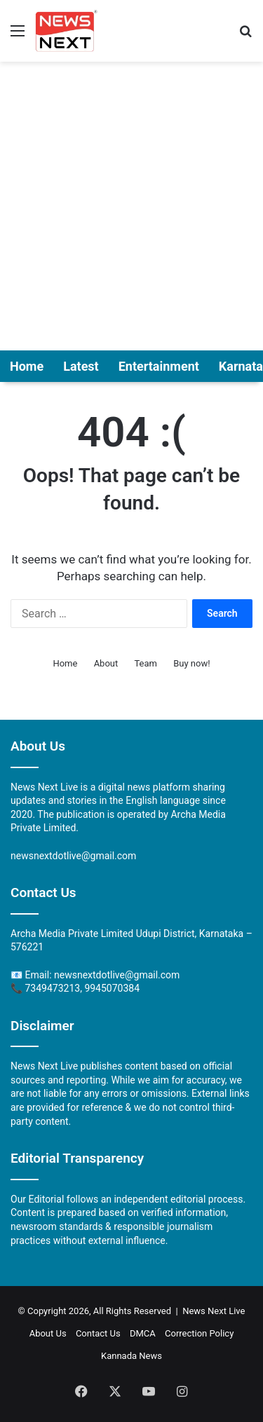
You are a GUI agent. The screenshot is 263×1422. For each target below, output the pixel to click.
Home (26, 366)
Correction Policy (199, 1333)
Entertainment (159, 366)
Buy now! (191, 663)
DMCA (143, 1333)
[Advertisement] (131, 207)
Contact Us (98, 1333)
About (106, 663)
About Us (48, 1333)
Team (145, 663)
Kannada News (131, 1356)
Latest (81, 366)
